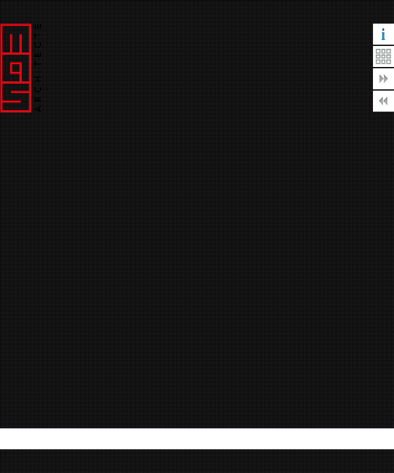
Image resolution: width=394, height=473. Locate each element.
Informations (383, 34)
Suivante (383, 78)
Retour (383, 56)
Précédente (383, 101)
